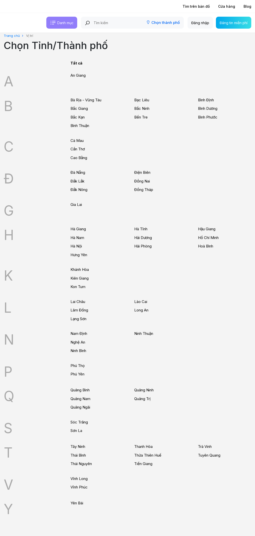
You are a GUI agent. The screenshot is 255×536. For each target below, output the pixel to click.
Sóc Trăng (79, 422)
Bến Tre (141, 117)
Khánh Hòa (79, 269)
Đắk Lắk (77, 181)
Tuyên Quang (209, 455)
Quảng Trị (142, 398)
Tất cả (76, 63)
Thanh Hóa (143, 446)
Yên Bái (76, 503)
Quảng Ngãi (80, 407)
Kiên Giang (79, 278)
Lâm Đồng (79, 310)
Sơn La (76, 430)
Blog (247, 6)
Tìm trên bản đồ (196, 6)
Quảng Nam (80, 398)
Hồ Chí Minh (208, 237)
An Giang (78, 75)
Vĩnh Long (79, 478)
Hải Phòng (143, 246)
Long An (141, 310)
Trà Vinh (205, 446)
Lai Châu (77, 301)
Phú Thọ (77, 365)
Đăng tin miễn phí (234, 23)
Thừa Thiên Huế (147, 455)
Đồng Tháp (143, 189)
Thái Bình (78, 455)
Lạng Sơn (78, 318)
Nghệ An (77, 342)
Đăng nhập (200, 23)
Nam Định (78, 333)
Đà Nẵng (77, 172)
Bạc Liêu (141, 100)
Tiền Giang (143, 463)
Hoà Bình (205, 246)
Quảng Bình (80, 390)
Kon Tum (77, 286)
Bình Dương (207, 108)
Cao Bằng (78, 157)
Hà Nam (77, 237)
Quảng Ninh (144, 390)
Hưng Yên (78, 254)
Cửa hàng (226, 6)
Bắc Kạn (77, 117)
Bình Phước (207, 117)
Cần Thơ (77, 149)
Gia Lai (76, 204)
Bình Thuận (79, 125)
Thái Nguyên (81, 463)
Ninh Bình (78, 350)
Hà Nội (76, 246)
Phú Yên (77, 374)
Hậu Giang (206, 229)
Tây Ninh (77, 446)
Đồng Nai (142, 181)
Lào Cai (140, 301)
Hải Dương (143, 237)
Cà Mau (77, 140)
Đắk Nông (78, 189)
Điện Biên (142, 172)
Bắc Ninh (141, 108)
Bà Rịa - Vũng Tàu (85, 100)
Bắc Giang (79, 108)
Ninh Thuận (143, 333)
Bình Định (206, 100)
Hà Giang (78, 229)
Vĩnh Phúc (79, 487)
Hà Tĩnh (140, 229)
